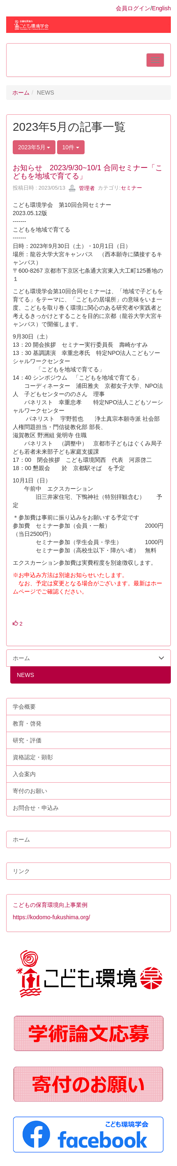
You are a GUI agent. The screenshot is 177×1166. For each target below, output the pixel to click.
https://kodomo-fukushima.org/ (51, 917)
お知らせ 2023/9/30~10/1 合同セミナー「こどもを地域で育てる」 (88, 172)
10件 (70, 147)
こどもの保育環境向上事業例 (50, 905)
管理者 (81, 188)
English (161, 8)
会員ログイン (133, 8)
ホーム (21, 92)
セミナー (131, 188)
